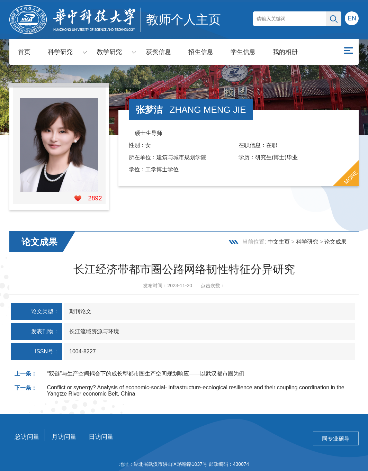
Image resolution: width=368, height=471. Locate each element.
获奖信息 (158, 51)
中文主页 (279, 241)
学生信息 (243, 51)
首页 (24, 51)
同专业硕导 (336, 438)
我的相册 (285, 51)
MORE (351, 176)
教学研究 (109, 51)
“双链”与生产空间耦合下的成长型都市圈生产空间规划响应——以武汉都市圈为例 (146, 372)
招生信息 (200, 51)
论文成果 (335, 241)
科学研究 (60, 51)
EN (352, 18)
